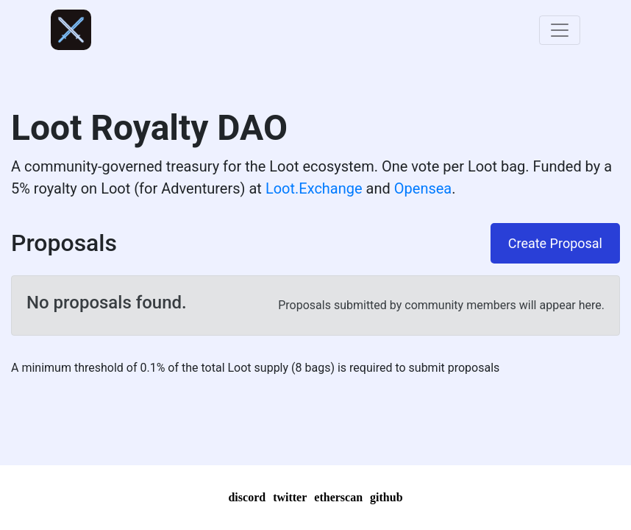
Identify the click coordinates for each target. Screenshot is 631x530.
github (386, 497)
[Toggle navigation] (559, 30)
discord (246, 497)
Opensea (423, 188)
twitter (290, 497)
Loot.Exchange (314, 188)
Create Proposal (555, 243)
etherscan (338, 497)
